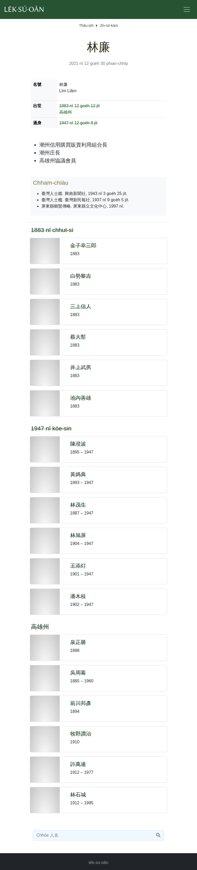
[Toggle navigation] (187, 9)
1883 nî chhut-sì (52, 229)
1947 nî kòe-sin (51, 428)
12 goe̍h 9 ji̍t (85, 123)
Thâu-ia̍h (86, 25)
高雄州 (65, 112)
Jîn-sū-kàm (109, 25)
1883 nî (66, 106)
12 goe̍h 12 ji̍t (87, 106)
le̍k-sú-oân (98, 862)
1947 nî (66, 123)
